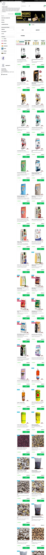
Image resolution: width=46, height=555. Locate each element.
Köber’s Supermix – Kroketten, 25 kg (39, 359)
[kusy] (18, 68)
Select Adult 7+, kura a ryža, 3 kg (40, 185)
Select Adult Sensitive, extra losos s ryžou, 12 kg (30, 184)
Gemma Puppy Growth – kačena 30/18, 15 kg (30, 210)
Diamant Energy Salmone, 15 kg (39, 158)
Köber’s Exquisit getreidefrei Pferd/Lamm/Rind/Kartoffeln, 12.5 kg (40, 385)
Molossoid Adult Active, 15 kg (29, 261)
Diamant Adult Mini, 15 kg (30, 133)
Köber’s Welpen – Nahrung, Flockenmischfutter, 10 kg (20, 360)
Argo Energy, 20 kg (20, 493)
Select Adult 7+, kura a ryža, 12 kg (20, 210)
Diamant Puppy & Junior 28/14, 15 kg (20, 134)
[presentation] (16, 464)
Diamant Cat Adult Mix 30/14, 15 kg (30, 287)
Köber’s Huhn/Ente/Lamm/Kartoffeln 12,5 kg (40, 410)
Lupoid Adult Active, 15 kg (39, 261)
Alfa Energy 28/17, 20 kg (40, 60)
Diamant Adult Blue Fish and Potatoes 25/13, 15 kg (20, 158)
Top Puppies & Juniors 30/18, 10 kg (30, 85)
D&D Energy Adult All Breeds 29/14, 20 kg (30, 236)
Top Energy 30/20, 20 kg (40, 109)
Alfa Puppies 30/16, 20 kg (21, 60)
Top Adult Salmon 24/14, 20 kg (30, 109)
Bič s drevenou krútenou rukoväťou (30, 466)
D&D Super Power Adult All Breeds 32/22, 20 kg (20, 236)
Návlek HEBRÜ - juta (40, 466)
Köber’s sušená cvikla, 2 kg (30, 335)
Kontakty (23, 2)
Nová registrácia (42, 0)
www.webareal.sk (27, 554)
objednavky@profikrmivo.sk (19, 0)
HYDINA (23, 35)
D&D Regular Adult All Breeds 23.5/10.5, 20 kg (40, 236)
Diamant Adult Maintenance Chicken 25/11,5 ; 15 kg (40, 134)
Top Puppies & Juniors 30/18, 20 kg (40, 85)
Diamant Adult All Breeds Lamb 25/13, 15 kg (30, 159)
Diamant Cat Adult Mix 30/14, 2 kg (20, 287)
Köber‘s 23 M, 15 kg (39, 334)
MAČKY (38, 30)
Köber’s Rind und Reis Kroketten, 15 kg (30, 410)
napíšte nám (4, 74)
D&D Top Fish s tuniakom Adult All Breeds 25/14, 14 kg (20, 261)
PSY (23, 30)
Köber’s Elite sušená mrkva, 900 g (30, 310)
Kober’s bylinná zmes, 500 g (40, 310)
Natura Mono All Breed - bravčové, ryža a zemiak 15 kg (39, 434)
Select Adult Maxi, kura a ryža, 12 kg (20, 185)
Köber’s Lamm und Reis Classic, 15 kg (20, 410)
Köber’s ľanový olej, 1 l (21, 310)
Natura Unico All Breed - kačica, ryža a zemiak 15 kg (30, 434)
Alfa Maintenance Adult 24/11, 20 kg (30, 60)
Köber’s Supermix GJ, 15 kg (20, 384)
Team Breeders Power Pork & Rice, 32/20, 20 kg (21, 84)
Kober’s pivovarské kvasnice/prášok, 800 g (21, 335)
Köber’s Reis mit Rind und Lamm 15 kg (30, 384)
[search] (29, 6)
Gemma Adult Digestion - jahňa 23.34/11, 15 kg (39, 210)
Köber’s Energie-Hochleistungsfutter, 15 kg (30, 359)
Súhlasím (18, 13)
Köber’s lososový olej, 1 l (40, 287)
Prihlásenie (37, 0)
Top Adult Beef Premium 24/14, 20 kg (21, 109)
